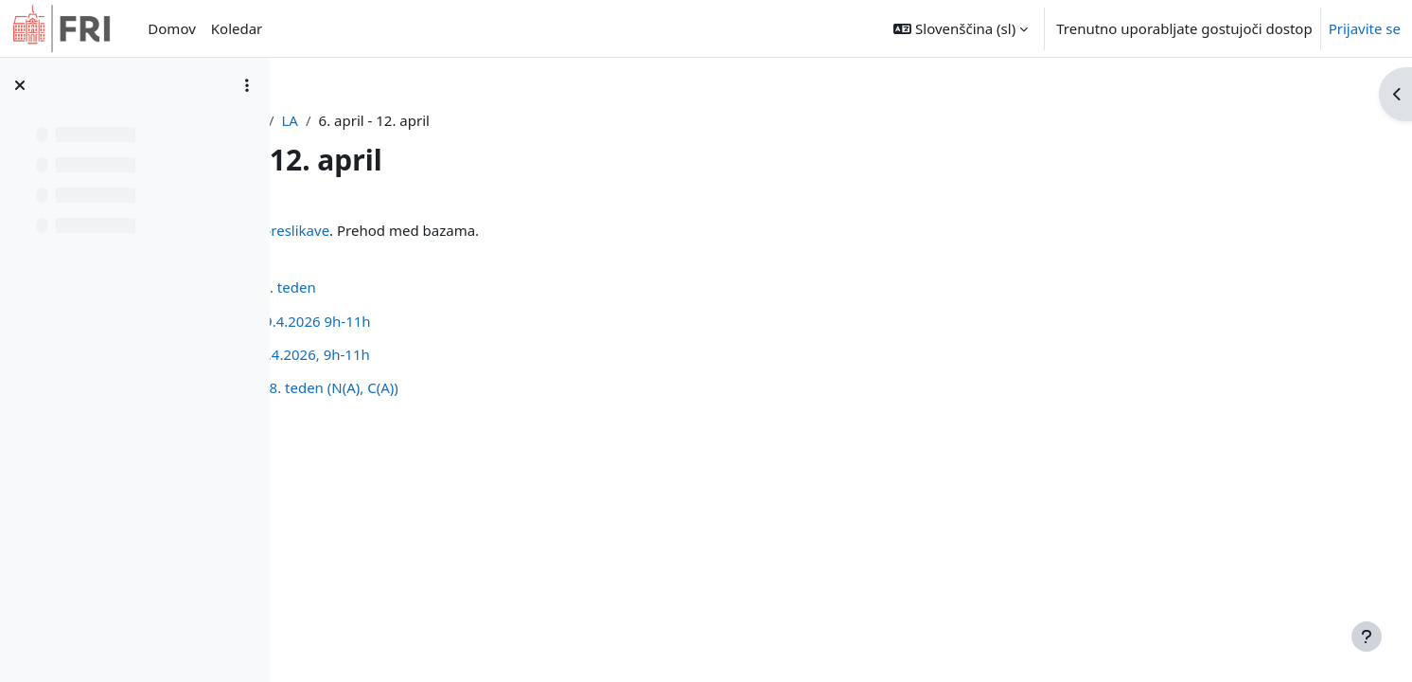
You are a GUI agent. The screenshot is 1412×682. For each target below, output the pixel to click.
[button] (960, 28)
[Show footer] (1366, 636)
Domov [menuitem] (171, 28)
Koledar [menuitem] (237, 28)
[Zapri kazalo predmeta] (20, 85)
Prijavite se (1365, 28)
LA (499, 120)
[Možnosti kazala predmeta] (247, 85)
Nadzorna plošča (414, 120)
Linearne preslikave (480, 230)
